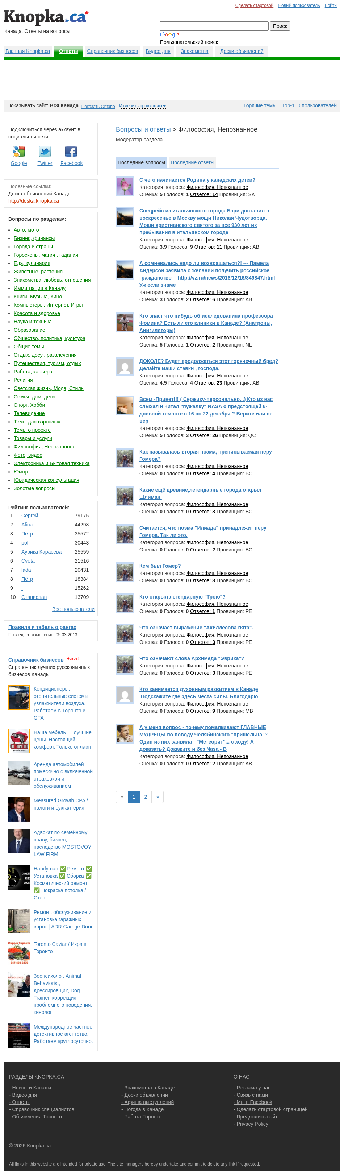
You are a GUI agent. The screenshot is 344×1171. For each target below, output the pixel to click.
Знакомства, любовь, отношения (52, 280)
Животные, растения (38, 271)
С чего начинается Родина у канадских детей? (197, 180)
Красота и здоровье (37, 313)
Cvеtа (28, 561)
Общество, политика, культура (49, 338)
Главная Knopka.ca (27, 51)
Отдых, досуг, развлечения (45, 355)
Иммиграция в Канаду (40, 288)
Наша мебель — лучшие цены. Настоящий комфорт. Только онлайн (63, 739)
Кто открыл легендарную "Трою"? (182, 597)
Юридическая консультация (46, 480)
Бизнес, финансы (34, 238)
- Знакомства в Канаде (148, 1088)
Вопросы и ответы (143, 129)
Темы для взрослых (37, 422)
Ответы (68, 51)
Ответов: (204, 194)
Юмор (21, 472)
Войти (331, 5)
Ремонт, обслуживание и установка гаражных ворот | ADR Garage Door (63, 919)
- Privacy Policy (251, 1124)
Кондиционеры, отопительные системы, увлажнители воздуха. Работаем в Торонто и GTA (62, 703)
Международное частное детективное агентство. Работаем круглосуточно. (63, 1034)
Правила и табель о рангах (42, 627)
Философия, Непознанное (44, 447)
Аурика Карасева (41, 552)
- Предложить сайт (256, 1117)
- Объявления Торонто (35, 1117)
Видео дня (158, 51)
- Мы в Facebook (253, 1102)
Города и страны (33, 246)
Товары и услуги (33, 438)
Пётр (27, 534)
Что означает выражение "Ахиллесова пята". (196, 627)
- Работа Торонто (141, 1117)
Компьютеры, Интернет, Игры (48, 305)
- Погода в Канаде (142, 1109)
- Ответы (19, 1102)
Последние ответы (192, 162)
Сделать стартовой (254, 5)
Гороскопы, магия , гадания (46, 255)
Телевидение (29, 413)
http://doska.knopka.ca (33, 201)
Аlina (27, 524)
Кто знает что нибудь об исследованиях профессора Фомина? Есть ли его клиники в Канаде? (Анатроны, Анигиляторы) (206, 323)
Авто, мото (26, 230)
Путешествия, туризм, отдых (47, 363)
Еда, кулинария (32, 263)
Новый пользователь (299, 5)
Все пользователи (73, 609)
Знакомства (194, 51)
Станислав (34, 597)
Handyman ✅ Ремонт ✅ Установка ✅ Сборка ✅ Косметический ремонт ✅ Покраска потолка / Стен (63, 883)
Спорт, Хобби (29, 405)
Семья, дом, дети (34, 397)
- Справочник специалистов (41, 1109)
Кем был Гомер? (160, 566)
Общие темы (29, 346)
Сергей (29, 515)
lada (26, 570)
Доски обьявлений (241, 51)
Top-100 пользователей (309, 105)
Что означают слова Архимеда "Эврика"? (191, 658)
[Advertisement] (172, 80)
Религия (23, 380)
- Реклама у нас (252, 1088)
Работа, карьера (33, 372)
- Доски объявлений (144, 1095)
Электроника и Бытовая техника (52, 463)
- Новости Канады (30, 1088)
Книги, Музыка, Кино (38, 296)
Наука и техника (33, 321)
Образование (29, 330)
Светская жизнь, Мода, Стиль (49, 388)
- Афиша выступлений (147, 1102)
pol (24, 543)
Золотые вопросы (34, 488)
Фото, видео (28, 455)
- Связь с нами (251, 1095)
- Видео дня (23, 1095)
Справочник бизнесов (112, 51)
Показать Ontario (98, 106)
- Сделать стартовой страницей (271, 1109)
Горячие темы (260, 105)
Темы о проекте (32, 430)
